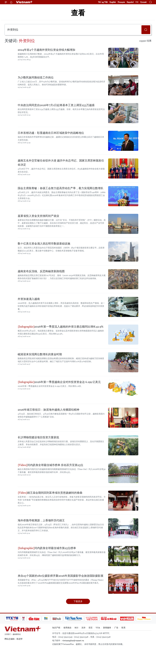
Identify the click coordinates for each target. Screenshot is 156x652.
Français (121, 2)
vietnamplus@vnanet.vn (73, 640)
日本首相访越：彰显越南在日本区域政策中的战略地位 (51, 132)
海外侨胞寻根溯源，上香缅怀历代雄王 (41, 520)
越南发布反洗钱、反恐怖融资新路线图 (41, 271)
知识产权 (56, 627)
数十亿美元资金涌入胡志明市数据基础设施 (44, 243)
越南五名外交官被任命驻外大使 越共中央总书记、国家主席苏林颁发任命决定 (61, 162)
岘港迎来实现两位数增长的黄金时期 (40, 354)
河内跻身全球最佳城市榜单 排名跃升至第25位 (50, 465)
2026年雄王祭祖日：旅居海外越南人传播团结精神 (48, 409)
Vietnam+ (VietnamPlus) (24, 2)
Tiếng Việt (103, 2)
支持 (83, 627)
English (113, 2)
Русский (143, 2)
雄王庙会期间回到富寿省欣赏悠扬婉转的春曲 (50, 492)
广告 (116, 627)
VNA (98, 627)
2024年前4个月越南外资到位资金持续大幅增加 (46, 49)
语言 (91, 627)
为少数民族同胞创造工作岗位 (36, 77)
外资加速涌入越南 (29, 299)
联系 (123, 627)
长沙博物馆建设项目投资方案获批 (38, 437)
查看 (78, 13)
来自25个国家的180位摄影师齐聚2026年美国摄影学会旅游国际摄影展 (60, 575)
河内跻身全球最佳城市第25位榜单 (47, 548)
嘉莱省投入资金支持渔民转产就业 (38, 215)
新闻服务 (107, 627)
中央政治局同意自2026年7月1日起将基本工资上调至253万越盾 (56, 105)
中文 (136, 2)
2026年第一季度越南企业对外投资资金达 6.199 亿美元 (59, 382)
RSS (76, 627)
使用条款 (67, 627)
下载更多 (78, 601)
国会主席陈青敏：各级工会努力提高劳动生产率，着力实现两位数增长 (60, 188)
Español (130, 2)
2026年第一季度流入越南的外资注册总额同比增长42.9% (60, 326)
